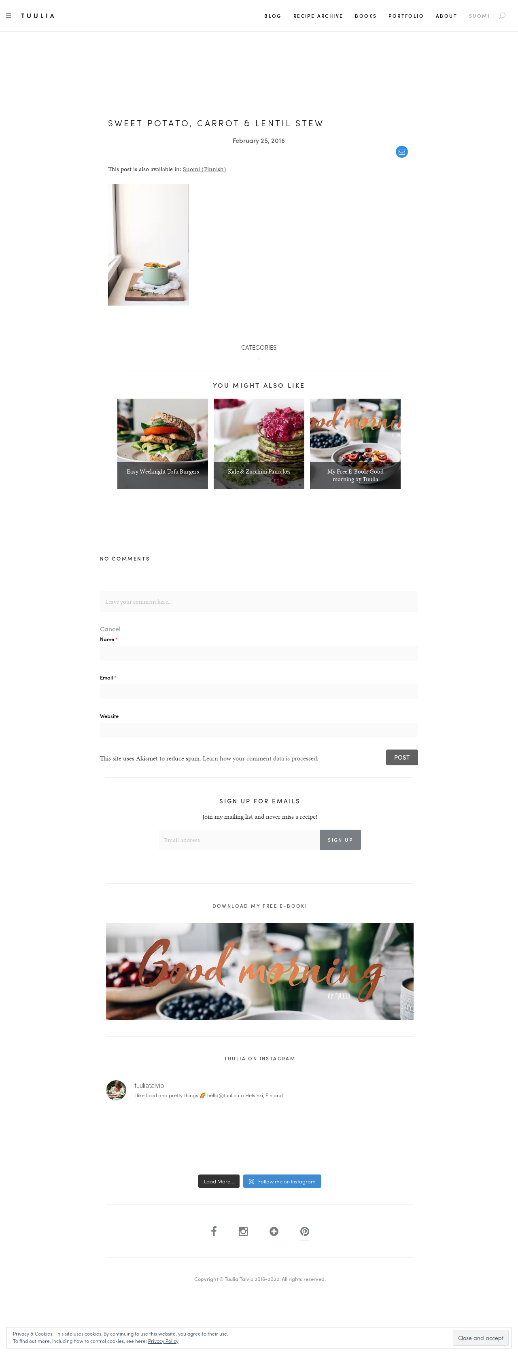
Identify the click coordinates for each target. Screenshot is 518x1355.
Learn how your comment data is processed (260, 758)
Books (366, 15)
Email (108, 677)
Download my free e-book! (260, 905)
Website (109, 716)
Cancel (110, 628)
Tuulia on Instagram (260, 1058)
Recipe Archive (318, 15)
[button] (148, 245)
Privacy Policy (163, 1340)
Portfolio (406, 15)
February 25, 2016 (259, 140)
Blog (273, 15)
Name (109, 639)
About (446, 15)
